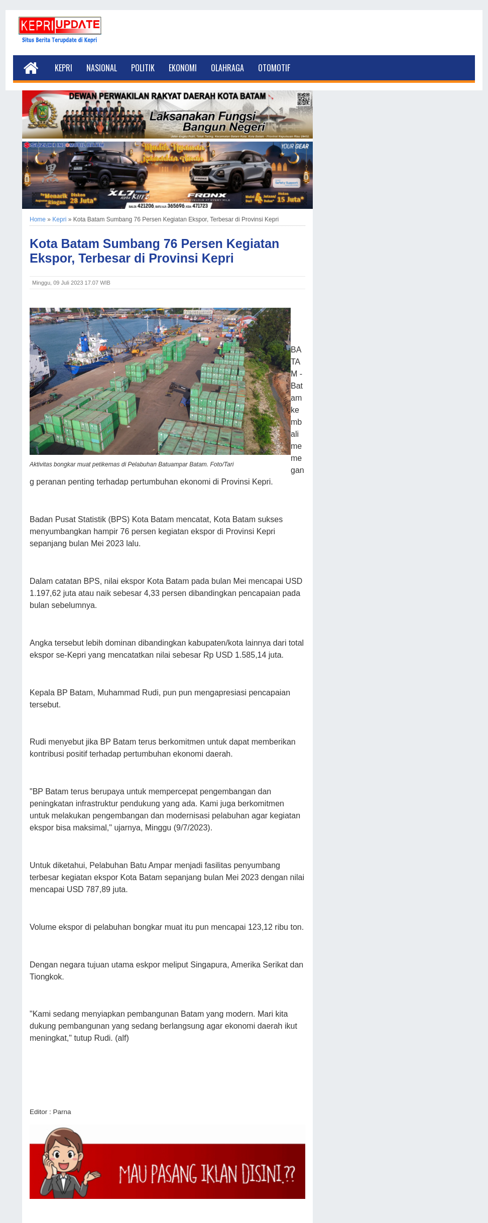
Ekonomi (183, 68)
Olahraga (227, 68)
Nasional (101, 68)
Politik (143, 68)
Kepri (63, 68)
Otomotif (274, 68)
